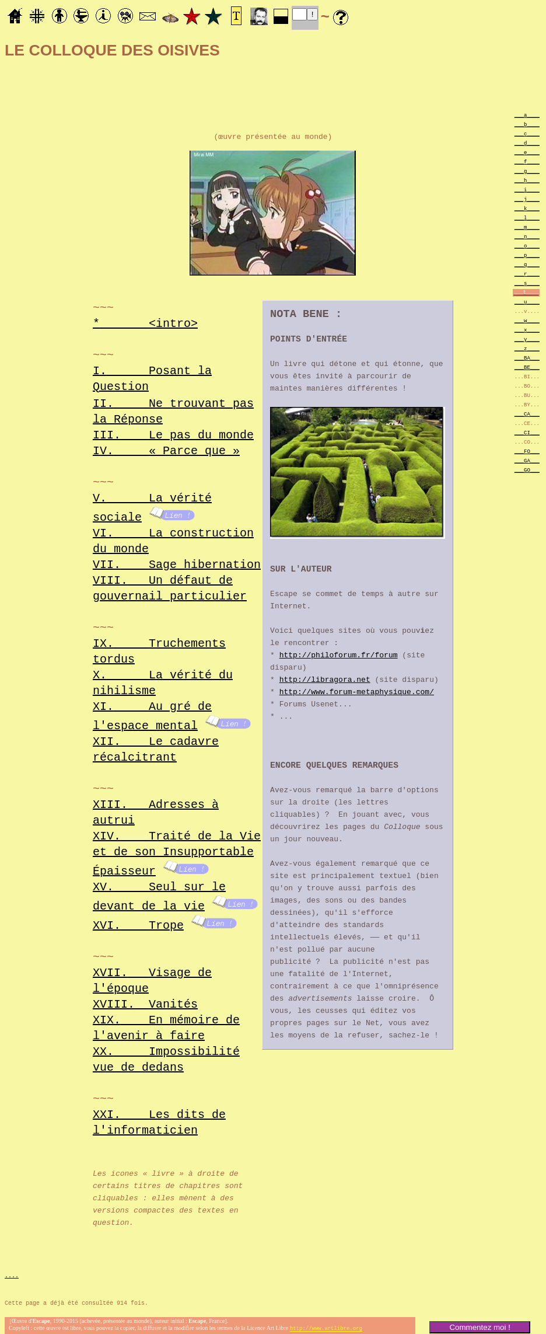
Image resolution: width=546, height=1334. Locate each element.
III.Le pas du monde (173, 435)
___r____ (527, 273)
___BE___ (527, 367)
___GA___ (527, 460)
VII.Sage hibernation (177, 564)
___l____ (527, 217)
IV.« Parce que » (166, 451)
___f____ (527, 161)
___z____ (527, 348)
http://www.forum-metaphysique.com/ (356, 693)
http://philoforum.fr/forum (338, 657)
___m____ (527, 227)
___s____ (527, 283)
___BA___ (527, 357)
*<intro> (145, 323)
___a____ (527, 115)
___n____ (527, 236)
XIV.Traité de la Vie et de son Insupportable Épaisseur (177, 851)
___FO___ (527, 451)
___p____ (527, 255)
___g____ (527, 171)
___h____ (527, 180)
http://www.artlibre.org (326, 1324)
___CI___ (527, 432)
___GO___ (527, 469)
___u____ (527, 301)
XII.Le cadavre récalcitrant (156, 747)
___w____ (527, 320)
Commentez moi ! (479, 1327)
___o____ (527, 245)
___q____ (527, 264)
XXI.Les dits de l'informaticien (159, 1117)
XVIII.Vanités (145, 998)
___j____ (527, 199)
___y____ (527, 339)
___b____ (527, 124)
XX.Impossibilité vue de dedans (166, 1054)
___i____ (527, 189)
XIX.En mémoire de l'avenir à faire (166, 1022)
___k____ (527, 208)
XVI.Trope (138, 920)
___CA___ (527, 413)
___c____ (527, 133)
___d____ (527, 143)
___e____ (527, 152)
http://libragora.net (324, 681)
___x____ (527, 329)
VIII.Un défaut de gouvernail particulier (170, 587)
